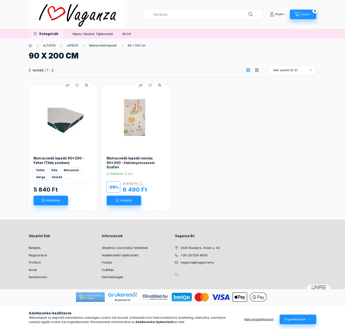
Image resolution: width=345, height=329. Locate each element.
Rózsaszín (71, 170)
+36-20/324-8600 (194, 255)
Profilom (35, 262)
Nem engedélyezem (259, 319)
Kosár (33, 270)
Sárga (40, 177)
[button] (46, 34)
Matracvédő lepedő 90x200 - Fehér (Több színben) (59, 160)
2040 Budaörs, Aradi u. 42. (200, 248)
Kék (54, 170)
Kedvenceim (38, 277)
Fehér (40, 170)
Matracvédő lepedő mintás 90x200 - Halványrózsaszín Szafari (131, 162)
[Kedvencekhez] (77, 85)
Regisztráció (38, 255)
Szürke (57, 177)
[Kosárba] (124, 200)
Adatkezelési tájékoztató (120, 255)
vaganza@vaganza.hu (197, 262)
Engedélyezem (295, 319)
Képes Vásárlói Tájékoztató (93, 34)
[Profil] (277, 14)
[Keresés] (251, 14)
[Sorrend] (292, 70)
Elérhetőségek (112, 277)
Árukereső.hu (122, 300)
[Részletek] (51, 200)
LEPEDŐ (72, 45)
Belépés (35, 248)
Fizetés (107, 262)
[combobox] (203, 14)
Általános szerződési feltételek (125, 248)
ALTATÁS (49, 45)
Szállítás (108, 270)
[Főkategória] (30, 45)
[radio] (257, 70)
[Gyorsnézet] (87, 85)
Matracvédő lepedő (103, 45)
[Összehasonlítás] (67, 85)
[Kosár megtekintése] (303, 14)
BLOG (127, 34)
